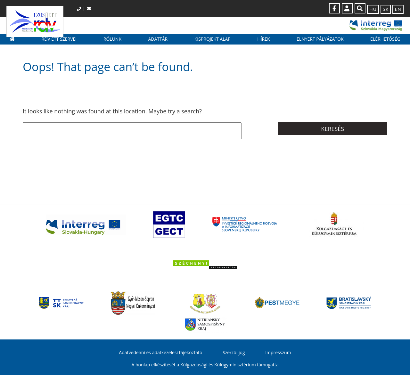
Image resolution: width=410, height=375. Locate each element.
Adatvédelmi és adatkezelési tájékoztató (160, 353)
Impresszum (278, 353)
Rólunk (112, 42)
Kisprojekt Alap (212, 42)
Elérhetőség (385, 42)
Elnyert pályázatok (320, 42)
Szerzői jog (234, 353)
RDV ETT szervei (59, 42)
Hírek (263, 42)
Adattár (158, 42)
